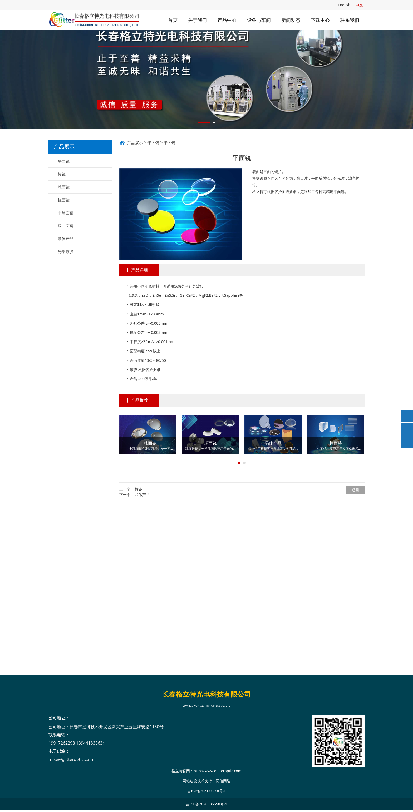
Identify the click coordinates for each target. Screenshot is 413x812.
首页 (173, 20)
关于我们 (197, 20)
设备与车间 (259, 20)
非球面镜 (65, 243)
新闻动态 (290, 20)
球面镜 (64, 217)
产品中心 (227, 20)
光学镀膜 (65, 281)
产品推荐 (139, 430)
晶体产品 (65, 268)
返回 (355, 520)
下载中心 (320, 20)
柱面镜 (64, 230)
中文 (359, 4)
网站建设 (190, 780)
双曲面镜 (65, 256)
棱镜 (62, 204)
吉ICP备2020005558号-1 (206, 803)
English (344, 4)
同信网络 (223, 780)
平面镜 (64, 191)
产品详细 (139, 300)
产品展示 (135, 173)
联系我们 (349, 20)
